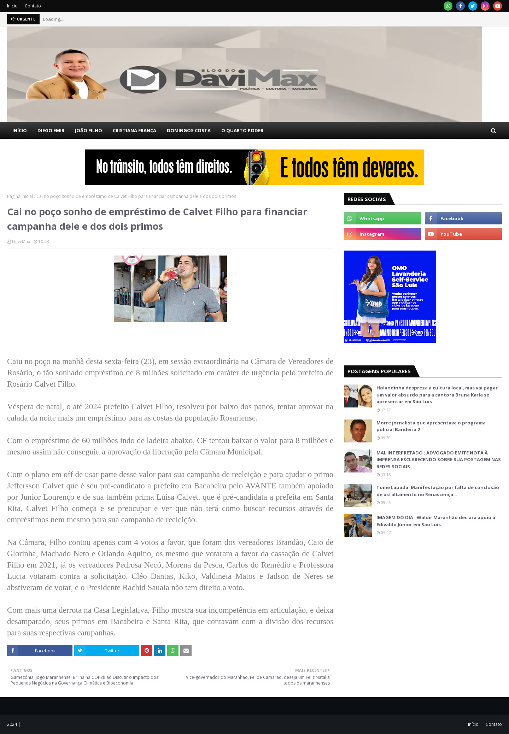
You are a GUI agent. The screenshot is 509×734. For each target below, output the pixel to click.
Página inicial (20, 196)
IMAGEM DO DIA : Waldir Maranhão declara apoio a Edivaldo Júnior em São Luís (435, 521)
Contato (33, 6)
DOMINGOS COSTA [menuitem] (189, 130)
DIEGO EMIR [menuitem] (50, 130)
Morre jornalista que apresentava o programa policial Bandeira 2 (431, 426)
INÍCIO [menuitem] (19, 130)
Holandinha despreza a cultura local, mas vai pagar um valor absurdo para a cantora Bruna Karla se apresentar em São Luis (437, 394)
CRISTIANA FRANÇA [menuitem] (134, 130)
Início (473, 724)
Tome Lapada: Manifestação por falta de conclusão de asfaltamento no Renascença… (437, 491)
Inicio (12, 6)
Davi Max (21, 242)
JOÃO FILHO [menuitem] (88, 130)
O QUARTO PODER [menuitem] (242, 130)
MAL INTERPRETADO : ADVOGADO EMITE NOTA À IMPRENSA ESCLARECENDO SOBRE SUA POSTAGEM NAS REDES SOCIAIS (438, 460)
